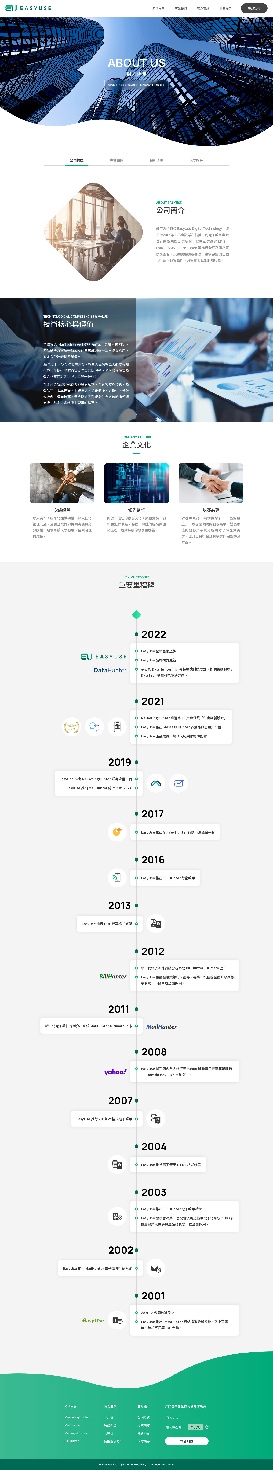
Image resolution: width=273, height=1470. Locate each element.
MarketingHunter (76, 1417)
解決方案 (158, 8)
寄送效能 (110, 1425)
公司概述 (77, 160)
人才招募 (196, 160)
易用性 (108, 1417)
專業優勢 (181, 8)
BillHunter (71, 1441)
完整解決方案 (113, 1441)
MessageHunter (75, 1433)
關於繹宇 (226, 8)
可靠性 (108, 1433)
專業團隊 (116, 160)
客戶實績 (203, 8)
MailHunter (72, 1425)
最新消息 (156, 160)
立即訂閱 (187, 1441)
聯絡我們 (254, 8)
